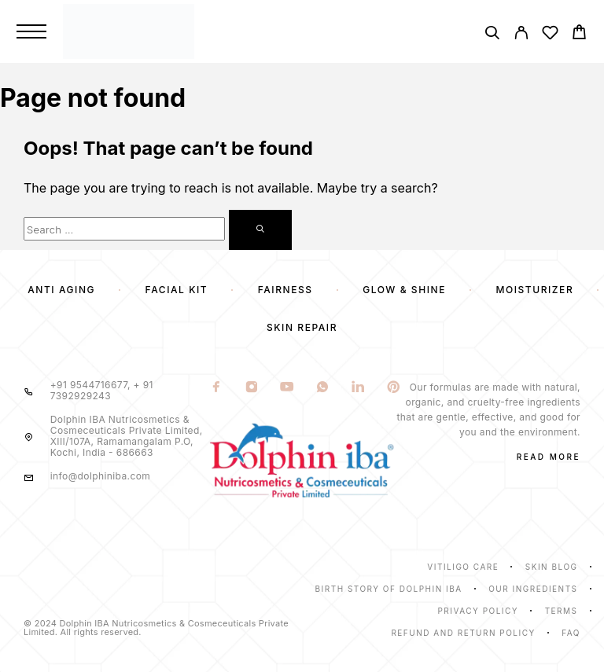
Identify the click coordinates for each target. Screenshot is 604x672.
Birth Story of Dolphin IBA (388, 588)
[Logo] (265, 31)
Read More (548, 456)
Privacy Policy (477, 610)
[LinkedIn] (357, 388)
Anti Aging (61, 290)
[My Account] (521, 35)
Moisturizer (535, 290)
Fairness (285, 290)
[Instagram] (251, 388)
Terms (561, 610)
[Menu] (31, 31)
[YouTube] (286, 388)
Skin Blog (551, 566)
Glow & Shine (404, 290)
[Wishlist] (550, 35)
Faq (571, 632)
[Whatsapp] (322, 388)
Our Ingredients (532, 588)
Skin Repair (302, 327)
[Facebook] (216, 388)
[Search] (492, 35)
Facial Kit (176, 290)
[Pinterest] (393, 388)
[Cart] (579, 34)
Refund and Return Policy (463, 632)
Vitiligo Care (463, 566)
